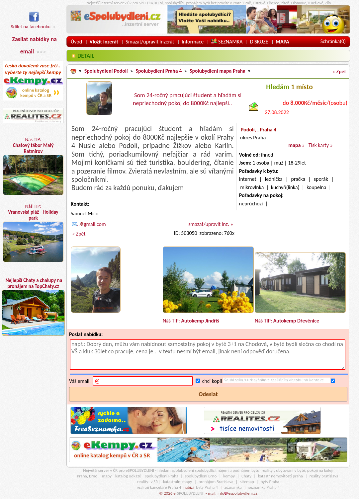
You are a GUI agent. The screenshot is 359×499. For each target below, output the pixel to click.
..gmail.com (89, 224)
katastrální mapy (177, 481)
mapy (107, 475)
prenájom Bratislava (216, 481)
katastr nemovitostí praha (280, 475)
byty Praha (270, 481)
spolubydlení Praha (161, 475)
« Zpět (339, 71)
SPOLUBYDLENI (190, 493)
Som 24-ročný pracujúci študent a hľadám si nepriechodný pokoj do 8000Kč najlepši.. (187, 99)
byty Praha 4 (207, 487)
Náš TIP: (33, 165)
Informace (193, 41)
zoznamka (233, 487)
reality (267, 470)
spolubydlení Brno (201, 475)
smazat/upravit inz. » (210, 224)
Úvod (76, 41)
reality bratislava (324, 475)
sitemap (247, 481)
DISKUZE (259, 41)
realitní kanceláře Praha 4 (159, 487)
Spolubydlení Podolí (106, 71)
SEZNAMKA (226, 41)
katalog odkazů (128, 475)
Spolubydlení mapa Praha (217, 71)
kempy (229, 475)
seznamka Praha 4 (264, 487)
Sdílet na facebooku (30, 23)
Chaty (246, 475)
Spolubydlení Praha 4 (158, 71)
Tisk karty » (321, 145)
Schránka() (333, 41)
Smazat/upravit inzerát (150, 41)
